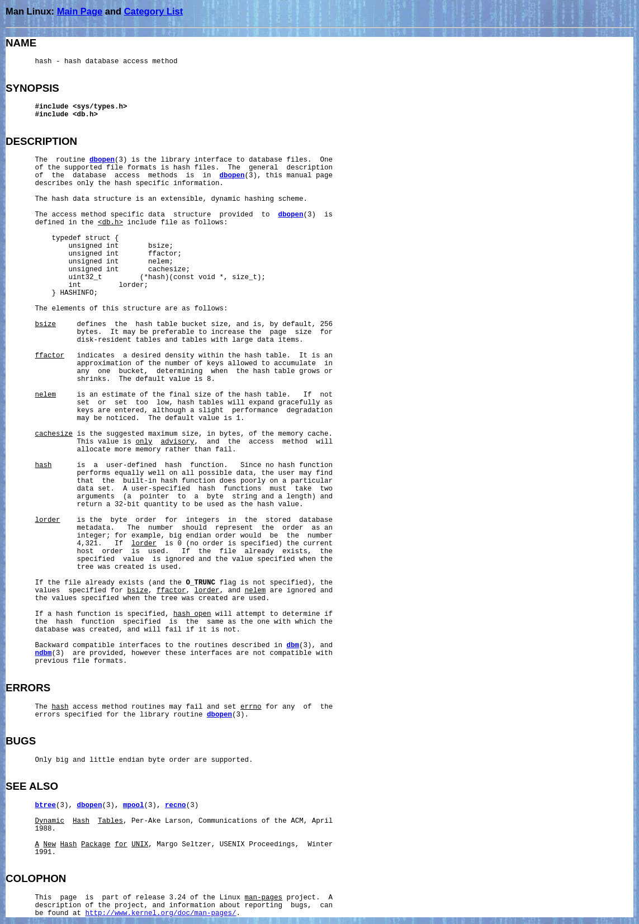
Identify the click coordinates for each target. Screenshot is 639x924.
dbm (293, 645)
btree (45, 805)
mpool (133, 805)
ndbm (43, 653)
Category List (153, 11)
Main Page (80, 11)
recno (175, 805)
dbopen (102, 160)
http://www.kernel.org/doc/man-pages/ (161, 913)
